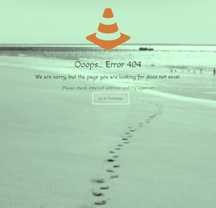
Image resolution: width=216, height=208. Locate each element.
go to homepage (111, 98)
